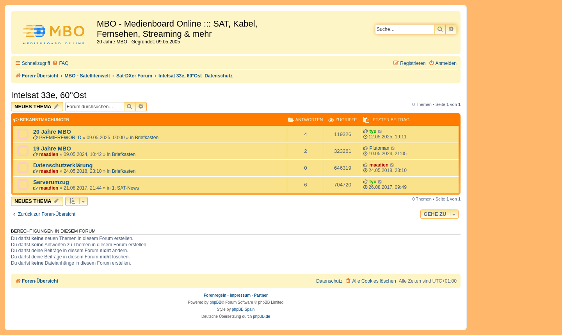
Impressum (240, 295)
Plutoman (379, 148)
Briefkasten (147, 137)
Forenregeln (215, 295)
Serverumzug (51, 182)
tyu (372, 131)
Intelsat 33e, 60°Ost (48, 95)
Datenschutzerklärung (62, 165)
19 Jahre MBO (52, 148)
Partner (261, 295)
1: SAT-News (125, 188)
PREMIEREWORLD (60, 137)
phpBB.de (261, 316)
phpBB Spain (243, 309)
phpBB (215, 302)
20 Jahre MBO (52, 132)
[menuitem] (60, 63)
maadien (48, 154)
